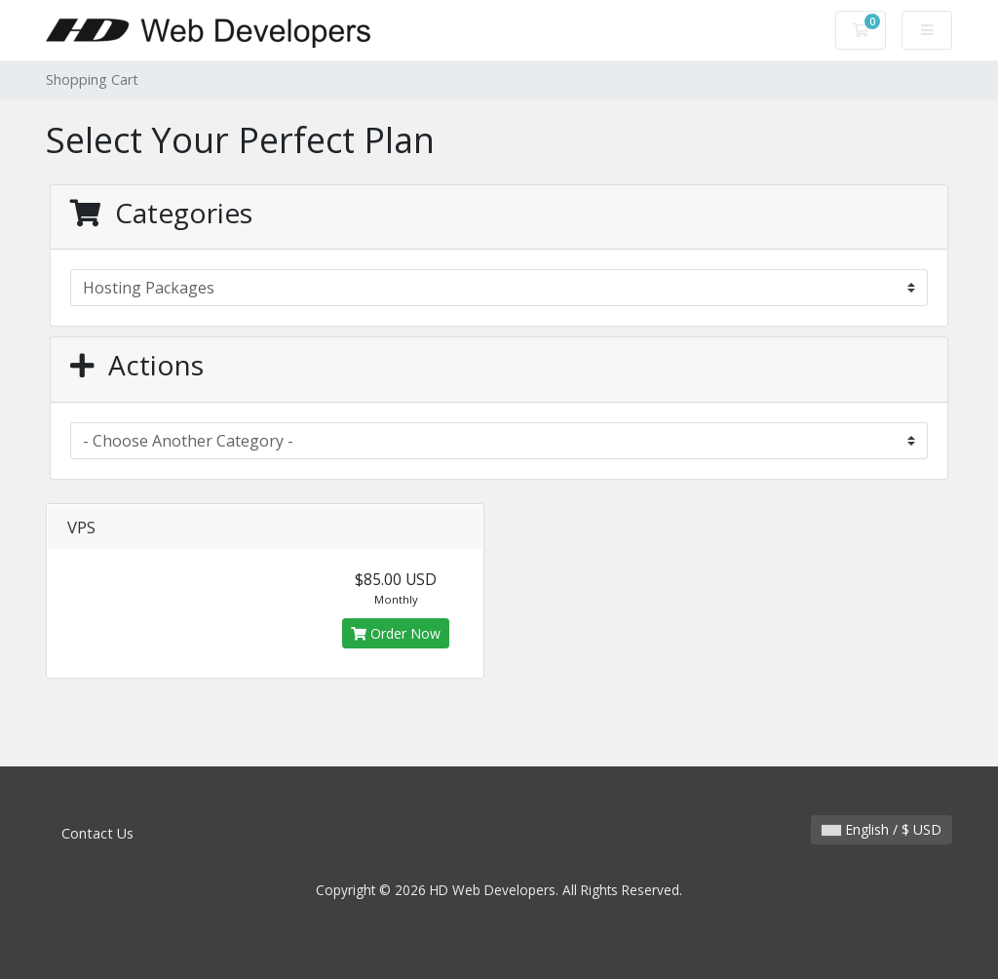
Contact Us (97, 833)
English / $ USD (881, 829)
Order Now (396, 633)
